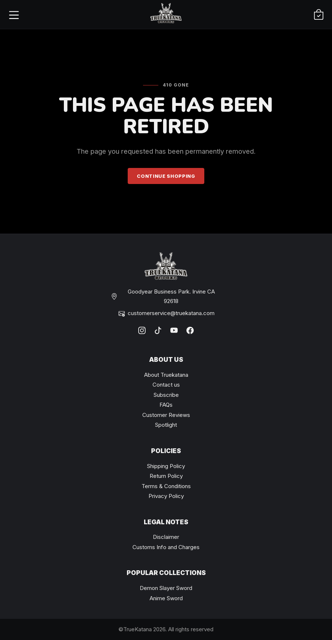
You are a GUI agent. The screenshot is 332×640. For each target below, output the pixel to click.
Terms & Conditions (166, 486)
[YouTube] (174, 330)
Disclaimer (166, 536)
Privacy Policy (166, 496)
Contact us (166, 384)
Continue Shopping (166, 176)
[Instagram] (142, 330)
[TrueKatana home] (166, 14)
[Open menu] (13, 15)
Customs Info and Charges (166, 547)
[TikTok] (158, 330)
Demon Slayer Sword (166, 588)
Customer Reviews (166, 414)
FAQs (166, 404)
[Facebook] (190, 330)
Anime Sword (166, 598)
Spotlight (166, 424)
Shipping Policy (166, 466)
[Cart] (318, 15)
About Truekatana (166, 374)
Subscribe (166, 394)
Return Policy (166, 475)
